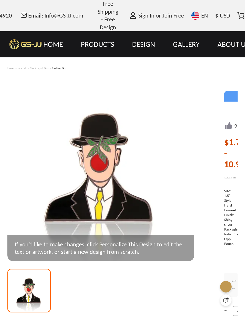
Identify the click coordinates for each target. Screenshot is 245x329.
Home (10, 68)
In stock (22, 68)
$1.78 (234, 142)
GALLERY (186, 44)
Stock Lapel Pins (39, 68)
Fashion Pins (59, 68)
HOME (53, 44)
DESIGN (143, 44)
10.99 (234, 164)
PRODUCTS (97, 44)
